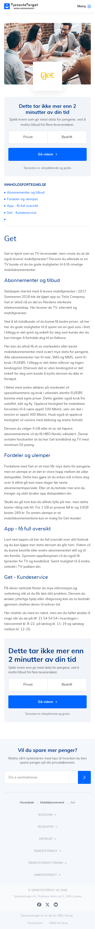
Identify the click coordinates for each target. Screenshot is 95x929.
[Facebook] (39, 905)
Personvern (35, 923)
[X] (47, 905)
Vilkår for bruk (58, 923)
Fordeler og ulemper (22, 199)
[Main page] (23, 6)
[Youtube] (56, 905)
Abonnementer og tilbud (26, 192)
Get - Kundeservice (21, 212)
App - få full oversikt (22, 206)
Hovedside (29, 802)
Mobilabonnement (54, 802)
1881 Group (65, 915)
